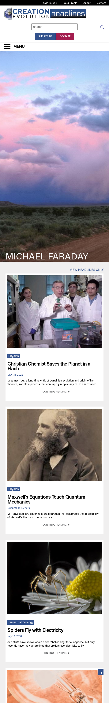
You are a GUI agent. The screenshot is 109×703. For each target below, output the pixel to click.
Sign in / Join (50, 3)
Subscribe (45, 36)
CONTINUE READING (54, 392)
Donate (65, 36)
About (87, 3)
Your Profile (70, 3)
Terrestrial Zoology (20, 622)
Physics (13, 356)
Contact (101, 3)
